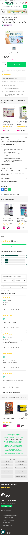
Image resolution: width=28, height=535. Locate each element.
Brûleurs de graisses (10, 434)
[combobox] (16, 287)
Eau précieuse (21, 461)
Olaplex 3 (7, 464)
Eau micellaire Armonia (21, 476)
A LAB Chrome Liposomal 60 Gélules (13, 442)
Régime (19, 436)
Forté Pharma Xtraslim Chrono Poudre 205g (13, 441)
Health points (5, 522)
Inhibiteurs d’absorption (9, 437)
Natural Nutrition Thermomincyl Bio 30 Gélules (13, 452)
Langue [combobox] (20, 280)
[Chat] (20, 3)
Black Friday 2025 (6, 525)
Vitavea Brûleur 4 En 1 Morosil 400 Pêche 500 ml (13, 448)
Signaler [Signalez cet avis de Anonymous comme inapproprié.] (17, 309)
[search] (25, 6)
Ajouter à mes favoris (14, 53)
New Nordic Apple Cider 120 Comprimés (14, 453)
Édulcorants (18, 434)
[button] (23, 2)
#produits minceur (13, 81)
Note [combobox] (8, 280)
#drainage (21, 81)
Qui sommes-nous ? (7, 514)
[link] (9, 241)
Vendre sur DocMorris (7, 520)
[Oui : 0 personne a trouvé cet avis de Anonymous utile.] (9, 309)
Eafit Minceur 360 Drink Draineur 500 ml (13, 445)
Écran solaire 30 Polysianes (7, 476)
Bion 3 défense (7, 467)
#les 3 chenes (5, 81)
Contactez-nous (6, 506)
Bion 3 (7, 461)
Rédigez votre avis (14, 246)
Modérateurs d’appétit (11, 436)
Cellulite (17, 437)
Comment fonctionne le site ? (9, 515)
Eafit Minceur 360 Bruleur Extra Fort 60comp (13, 446)
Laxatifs (22, 437)
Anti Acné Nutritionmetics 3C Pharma (21, 472)
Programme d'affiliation (8, 519)
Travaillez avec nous (7, 517)
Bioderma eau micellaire (20, 467)
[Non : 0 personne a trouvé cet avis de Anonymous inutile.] (12, 309)
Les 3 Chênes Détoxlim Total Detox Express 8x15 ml (13, 444)
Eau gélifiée (20, 464)
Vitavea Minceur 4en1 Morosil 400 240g (13, 450)
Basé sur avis (5, 491)
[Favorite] (14, 106)
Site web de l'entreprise (8, 524)
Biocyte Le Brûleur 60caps (13, 449)
